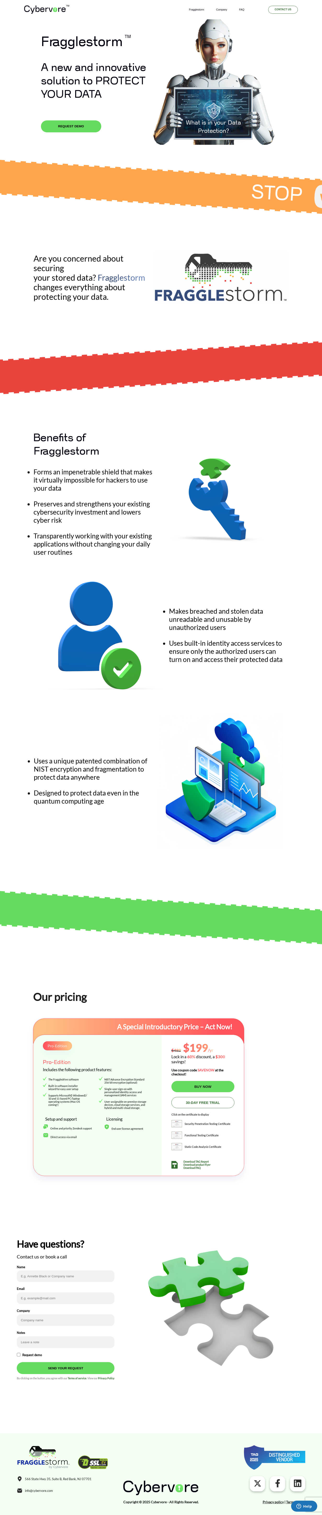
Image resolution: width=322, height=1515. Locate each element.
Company (221, 9)
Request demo (32, 1355)
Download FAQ (192, 1167)
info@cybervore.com (39, 1491)
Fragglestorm (196, 9)
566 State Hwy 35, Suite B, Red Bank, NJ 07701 (58, 1479)
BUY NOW (202, 1087)
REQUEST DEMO (71, 126)
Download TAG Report (196, 1161)
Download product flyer (196, 1164)
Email (20, 1289)
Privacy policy (273, 1502)
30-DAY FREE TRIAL (203, 1103)
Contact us (283, 9)
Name (21, 1267)
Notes (21, 1333)
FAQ (241, 9)
